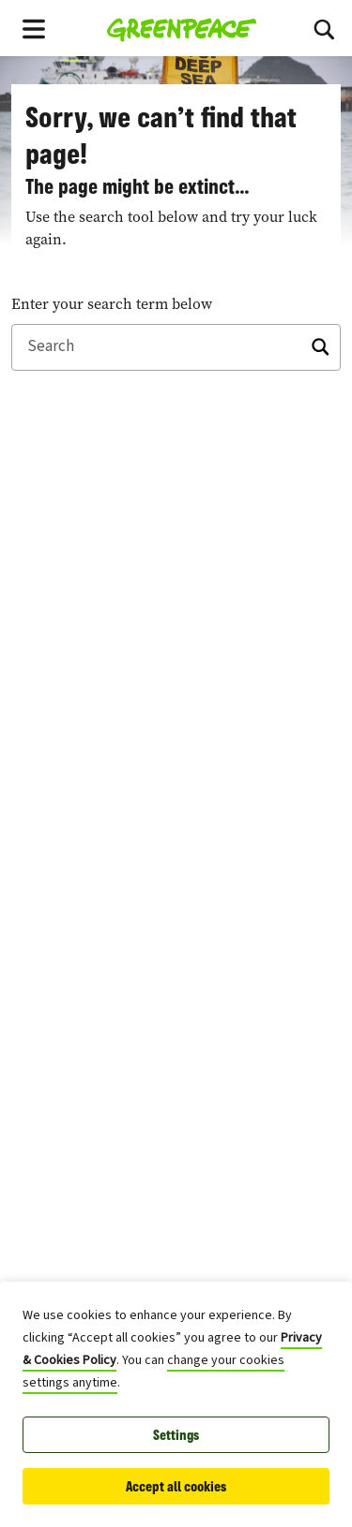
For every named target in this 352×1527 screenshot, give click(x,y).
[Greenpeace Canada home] (181, 28)
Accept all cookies (176, 1486)
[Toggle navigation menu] (34, 28)
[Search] (323, 28)
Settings (176, 1435)
